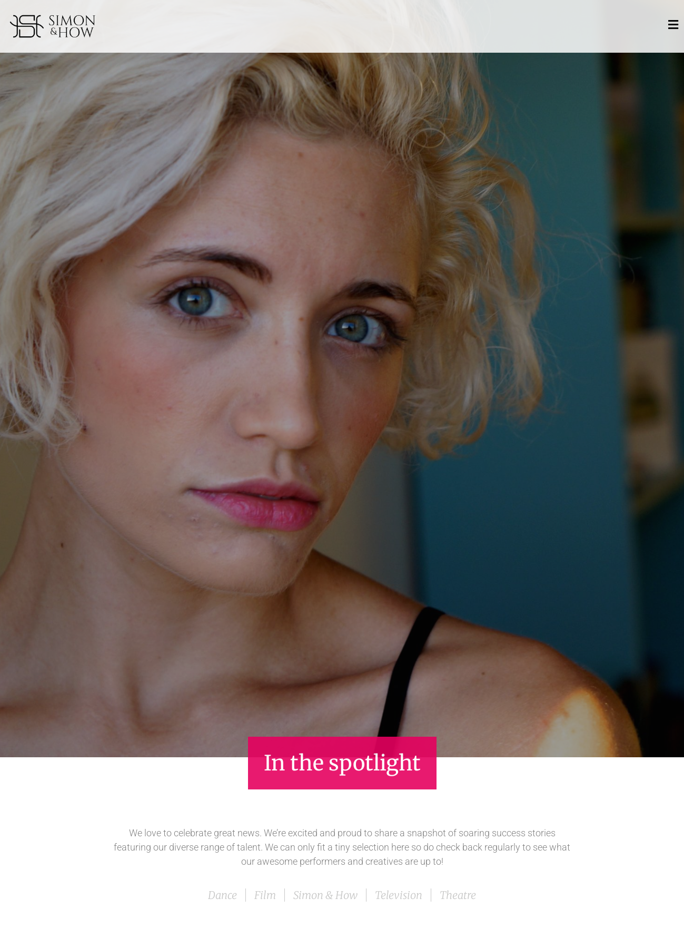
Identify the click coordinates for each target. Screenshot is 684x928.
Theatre (458, 895)
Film (265, 895)
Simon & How (325, 895)
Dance (222, 895)
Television (398, 895)
